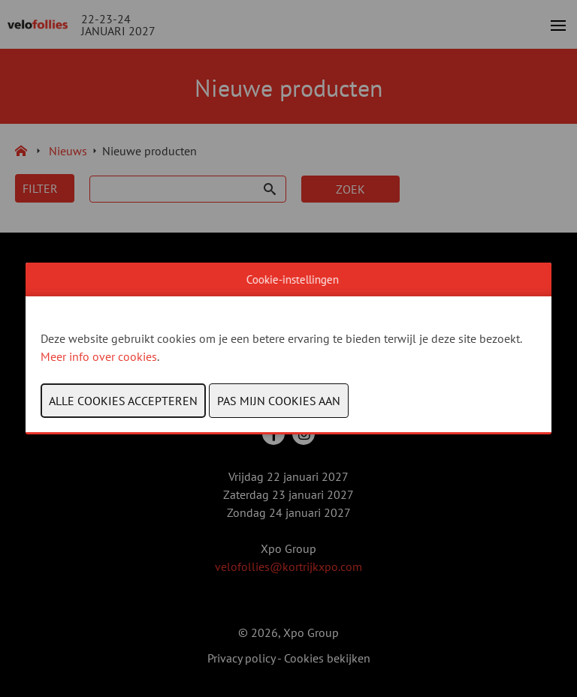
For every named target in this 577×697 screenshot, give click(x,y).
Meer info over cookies (99, 356)
